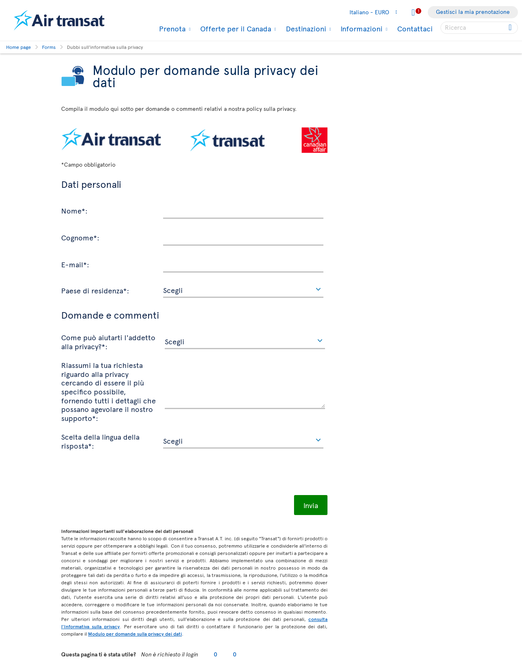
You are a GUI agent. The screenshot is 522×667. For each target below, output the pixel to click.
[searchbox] (479, 28)
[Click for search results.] (511, 28)
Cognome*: (80, 237)
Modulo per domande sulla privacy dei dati (135, 633)
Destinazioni (305, 28)
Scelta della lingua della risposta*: (100, 440)
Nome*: (74, 210)
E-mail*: (75, 264)
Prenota (171, 28)
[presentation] (123, 475)
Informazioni (360, 28)
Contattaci (415, 28)
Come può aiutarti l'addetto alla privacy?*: (108, 341)
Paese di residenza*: (95, 290)
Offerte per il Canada (234, 28)
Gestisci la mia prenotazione (473, 11)
